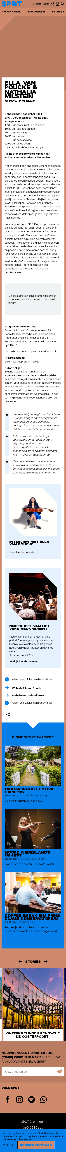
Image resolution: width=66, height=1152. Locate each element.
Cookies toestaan (36, 1145)
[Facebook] (8, 1100)
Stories (58, 11)
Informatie (36, 11)
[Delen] (8, 714)
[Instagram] (20, 1100)
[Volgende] (46, 961)
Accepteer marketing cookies (24, 299)
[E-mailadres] (33, 1071)
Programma (11, 11)
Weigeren (8, 1144)
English (45, 4)
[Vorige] (20, 961)
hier (14, 361)
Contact (37, 4)
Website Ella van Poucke (27, 688)
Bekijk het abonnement (25, 661)
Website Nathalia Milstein (28, 695)
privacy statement (38, 1136)
